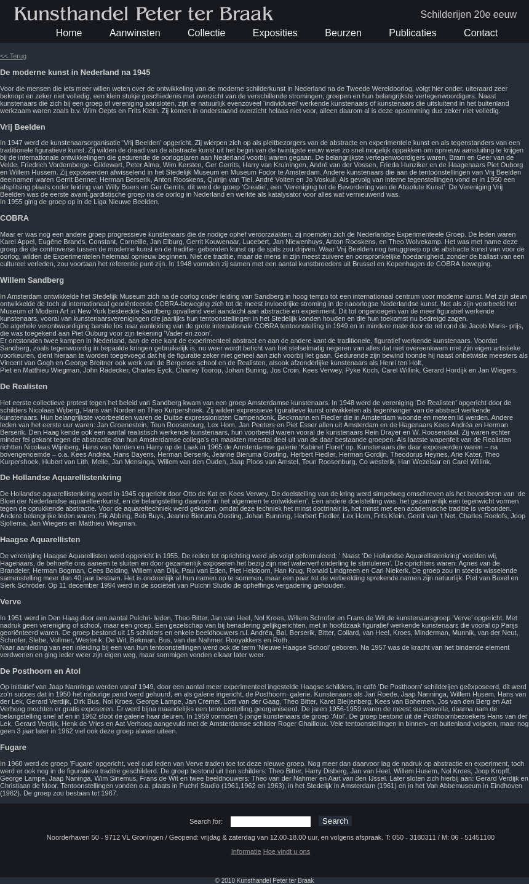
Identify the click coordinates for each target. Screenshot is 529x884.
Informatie (246, 851)
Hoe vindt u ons (286, 851)
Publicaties (412, 33)
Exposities (275, 33)
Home (69, 33)
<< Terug (13, 56)
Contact (481, 33)
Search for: (206, 821)
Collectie (206, 33)
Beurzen (343, 33)
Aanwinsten (135, 33)
